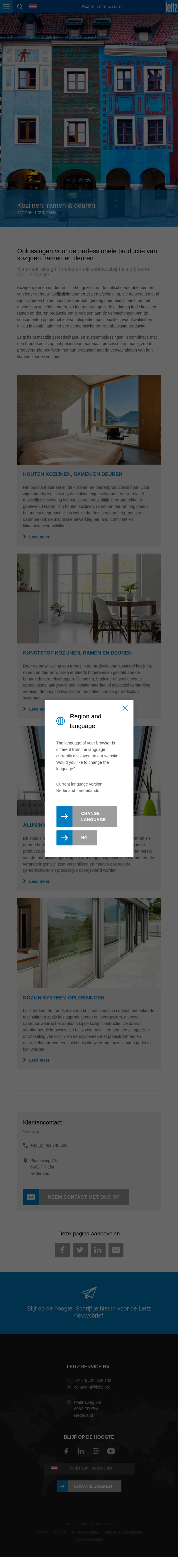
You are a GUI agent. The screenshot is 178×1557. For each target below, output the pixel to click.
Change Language (93, 816)
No (84, 837)
